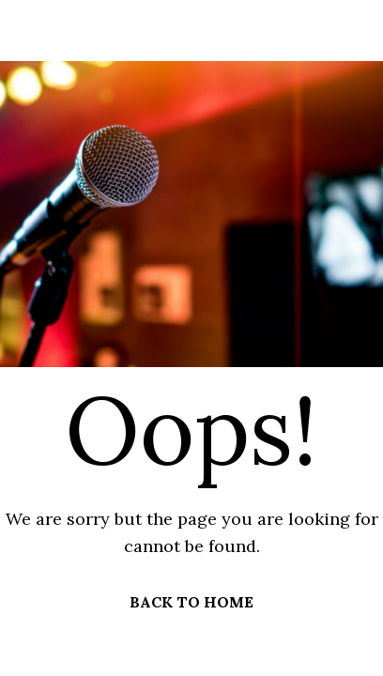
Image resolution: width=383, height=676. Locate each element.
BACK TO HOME (191, 601)
